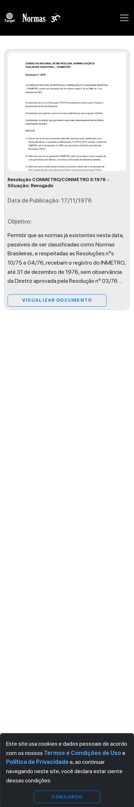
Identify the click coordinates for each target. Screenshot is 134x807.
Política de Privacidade (37, 762)
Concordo (67, 796)
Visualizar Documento (57, 300)
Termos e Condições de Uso (82, 753)
